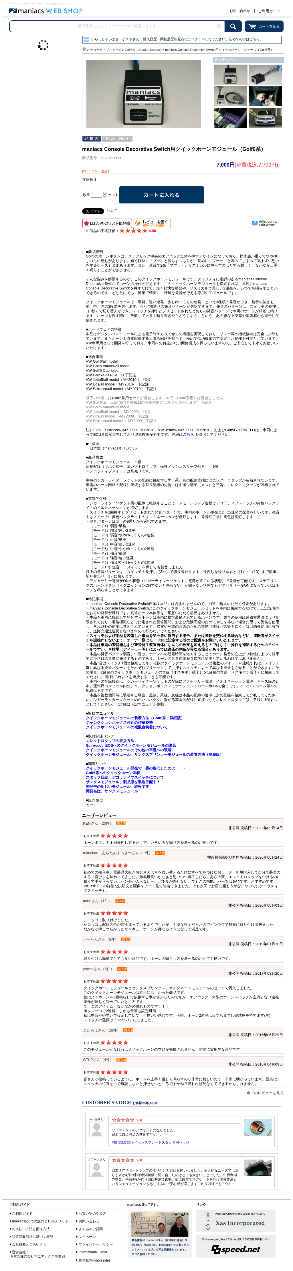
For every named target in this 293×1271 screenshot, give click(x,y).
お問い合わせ (239, 11)
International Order (93, 1252)
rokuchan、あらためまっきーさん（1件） (118, 853)
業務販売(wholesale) (94, 1260)
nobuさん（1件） (97, 901)
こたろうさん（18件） (101, 1030)
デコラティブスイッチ (105, 49)
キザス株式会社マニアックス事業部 (37, 1256)
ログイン (198, 39)
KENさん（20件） (98, 823)
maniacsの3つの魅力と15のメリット (40, 1221)
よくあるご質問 (91, 1229)
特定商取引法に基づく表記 (32, 1237)
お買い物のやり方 (92, 1214)
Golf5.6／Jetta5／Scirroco (143, 49)
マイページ (87, 1237)
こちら (255, 39)
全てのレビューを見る (265, 1093)
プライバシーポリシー (96, 1244)
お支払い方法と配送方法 (31, 1229)
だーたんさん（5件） (100, 939)
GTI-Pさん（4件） (98, 1060)
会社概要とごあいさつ (29, 1244)
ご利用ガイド (269, 11)
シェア (111, 210)
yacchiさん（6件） (98, 969)
